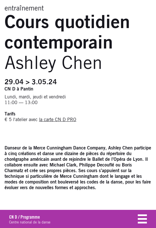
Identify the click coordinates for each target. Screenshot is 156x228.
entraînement (24, 8)
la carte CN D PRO (57, 119)
